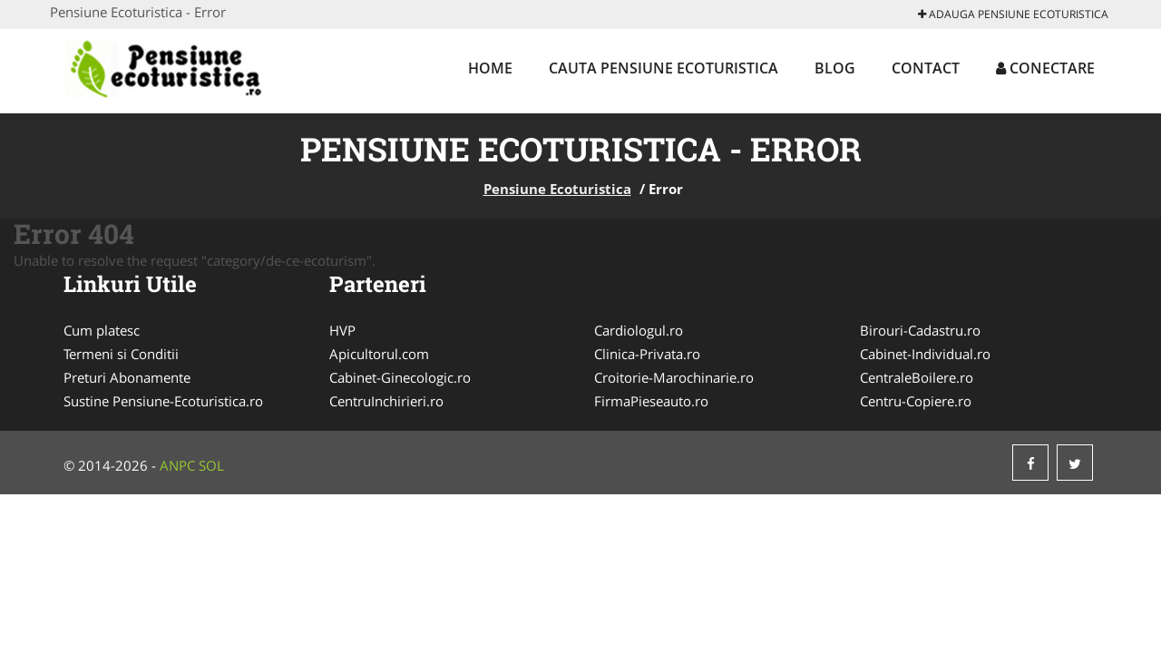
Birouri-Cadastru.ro (920, 330)
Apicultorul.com (379, 354)
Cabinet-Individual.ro (925, 354)
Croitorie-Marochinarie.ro (674, 377)
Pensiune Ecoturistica (557, 189)
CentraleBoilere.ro (916, 377)
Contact (926, 68)
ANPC (177, 465)
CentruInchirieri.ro (386, 401)
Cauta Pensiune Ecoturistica (663, 68)
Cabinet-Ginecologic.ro (400, 377)
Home (490, 68)
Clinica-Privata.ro (647, 354)
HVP (342, 330)
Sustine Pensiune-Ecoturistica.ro (163, 401)
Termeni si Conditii (121, 354)
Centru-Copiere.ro (915, 401)
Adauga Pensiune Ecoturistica (1013, 14)
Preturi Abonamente (126, 377)
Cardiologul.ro (638, 330)
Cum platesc (101, 330)
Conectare (1045, 68)
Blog (835, 68)
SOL (211, 465)
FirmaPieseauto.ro (651, 401)
